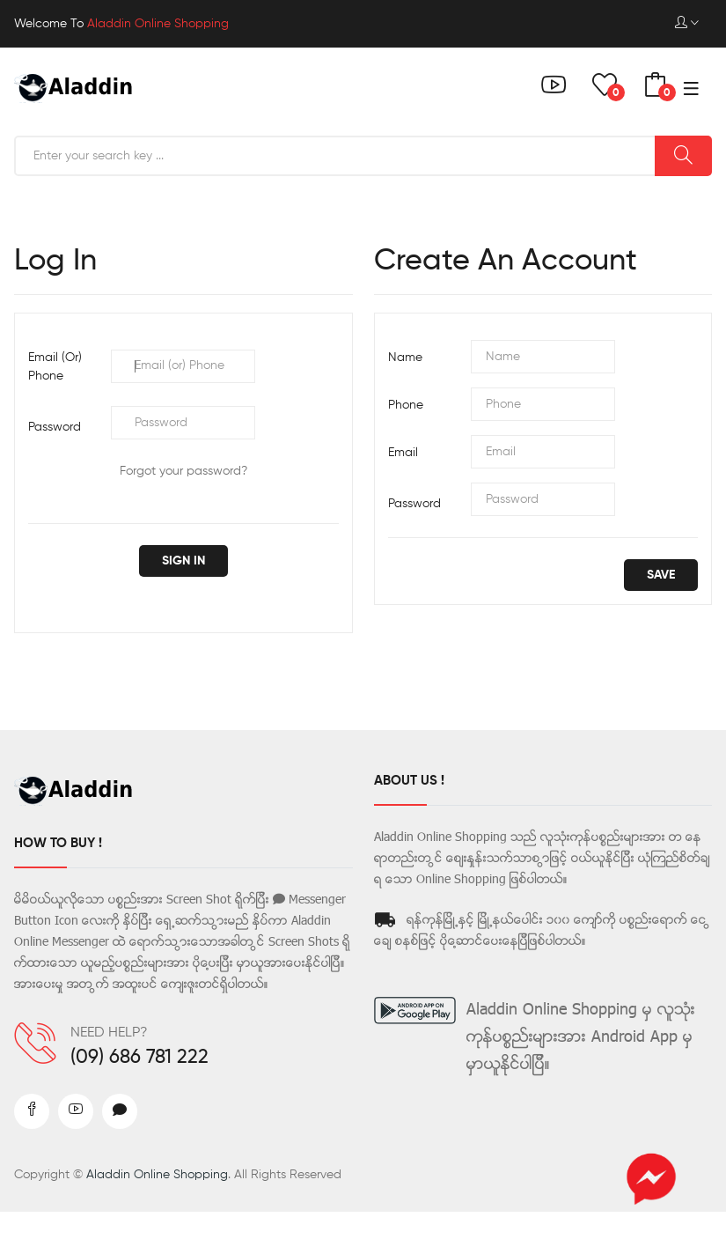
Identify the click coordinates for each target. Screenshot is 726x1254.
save (661, 575)
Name (405, 357)
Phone (405, 405)
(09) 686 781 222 (139, 1057)
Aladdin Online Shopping (157, 1175)
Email (403, 452)
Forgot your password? (183, 471)
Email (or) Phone (55, 366)
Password (54, 427)
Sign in (183, 561)
